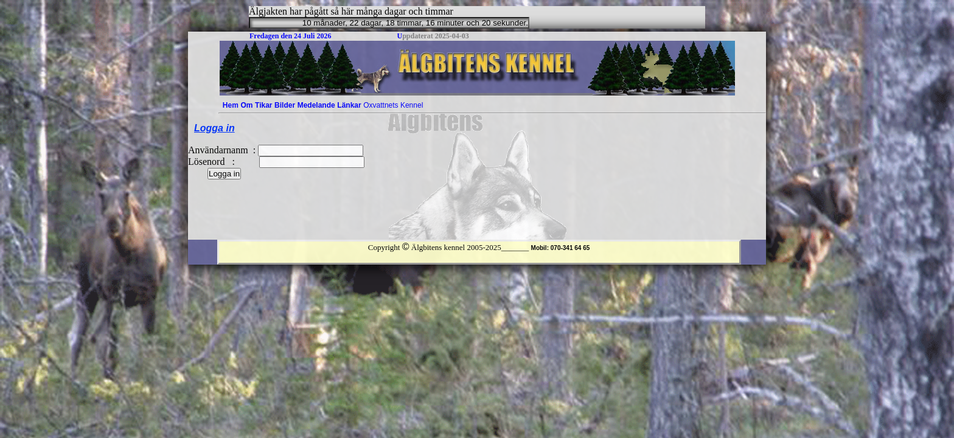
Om (246, 105)
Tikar (263, 105)
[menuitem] (230, 105)
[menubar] (322, 105)
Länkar (349, 105)
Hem (230, 105)
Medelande (316, 105)
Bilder (284, 105)
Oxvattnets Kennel (393, 105)
